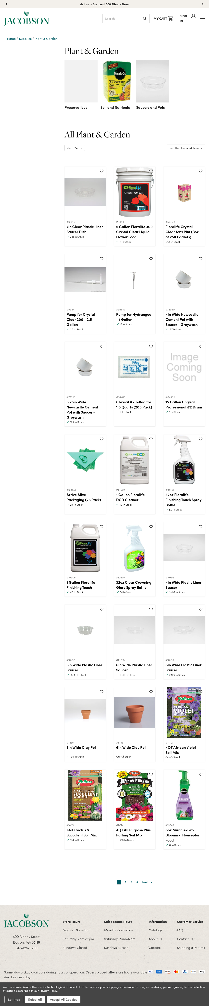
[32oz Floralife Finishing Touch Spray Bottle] (184, 459)
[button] (203, 4)
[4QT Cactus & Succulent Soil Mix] (85, 795)
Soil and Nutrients (115, 107)
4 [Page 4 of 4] (137, 882)
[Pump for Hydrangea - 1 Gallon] (135, 279)
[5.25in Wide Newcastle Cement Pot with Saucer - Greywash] (85, 367)
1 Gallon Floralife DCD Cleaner (130, 497)
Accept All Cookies (63, 999)
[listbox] (193, 148)
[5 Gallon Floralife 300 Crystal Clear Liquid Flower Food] (135, 192)
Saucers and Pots (150, 107)
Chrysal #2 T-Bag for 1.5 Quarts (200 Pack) (134, 404)
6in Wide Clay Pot (131, 747)
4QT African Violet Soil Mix (181, 750)
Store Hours (71, 921)
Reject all (35, 999)
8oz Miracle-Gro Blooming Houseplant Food (183, 835)
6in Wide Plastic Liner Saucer (134, 667)
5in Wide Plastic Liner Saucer (84, 667)
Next (147, 882)
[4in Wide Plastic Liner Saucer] (184, 547)
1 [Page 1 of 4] (119, 882)
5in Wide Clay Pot (81, 747)
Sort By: (174, 148)
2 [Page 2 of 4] (125, 882)
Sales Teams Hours (118, 921)
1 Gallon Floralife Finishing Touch (81, 585)
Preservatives (75, 107)
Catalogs (155, 930)
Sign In (188, 18)
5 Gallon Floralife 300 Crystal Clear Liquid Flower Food (134, 231)
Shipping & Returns (191, 947)
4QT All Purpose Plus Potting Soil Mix (133, 832)
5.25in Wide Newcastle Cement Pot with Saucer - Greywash (82, 409)
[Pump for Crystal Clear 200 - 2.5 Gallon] (85, 279)
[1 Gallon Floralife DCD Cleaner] (135, 459)
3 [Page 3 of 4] (131, 882)
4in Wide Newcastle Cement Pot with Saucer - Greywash (182, 319)
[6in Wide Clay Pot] (135, 712)
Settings (14, 999)
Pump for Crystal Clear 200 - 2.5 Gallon (81, 319)
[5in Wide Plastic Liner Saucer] (85, 630)
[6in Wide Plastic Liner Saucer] (135, 630)
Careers (155, 947)
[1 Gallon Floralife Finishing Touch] (85, 547)
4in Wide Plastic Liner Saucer (183, 585)
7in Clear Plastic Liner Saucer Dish (85, 229)
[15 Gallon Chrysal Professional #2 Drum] (184, 367)
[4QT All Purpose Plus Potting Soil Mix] (135, 795)
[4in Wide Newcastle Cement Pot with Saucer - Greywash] (184, 279)
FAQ (180, 930)
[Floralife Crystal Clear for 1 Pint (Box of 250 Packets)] (184, 192)
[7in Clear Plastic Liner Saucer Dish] (85, 192)
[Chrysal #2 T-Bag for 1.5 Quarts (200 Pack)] (135, 367)
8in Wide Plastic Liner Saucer (183, 667)
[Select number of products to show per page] (74, 148)
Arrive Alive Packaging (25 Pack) (84, 497)
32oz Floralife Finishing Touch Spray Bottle (183, 499)
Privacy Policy (48, 991)
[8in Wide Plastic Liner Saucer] (184, 630)
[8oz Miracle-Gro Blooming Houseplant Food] (184, 795)
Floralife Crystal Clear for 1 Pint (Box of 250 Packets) (182, 231)
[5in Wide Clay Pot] (85, 712)
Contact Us (185, 938)
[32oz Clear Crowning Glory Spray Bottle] (135, 547)
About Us (155, 938)
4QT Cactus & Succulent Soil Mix (82, 832)
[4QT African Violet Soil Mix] (184, 712)
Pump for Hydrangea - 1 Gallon (133, 317)
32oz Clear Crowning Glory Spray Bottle (133, 585)
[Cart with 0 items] (163, 18)
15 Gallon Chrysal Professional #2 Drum (184, 404)
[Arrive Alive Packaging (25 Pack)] (85, 459)
